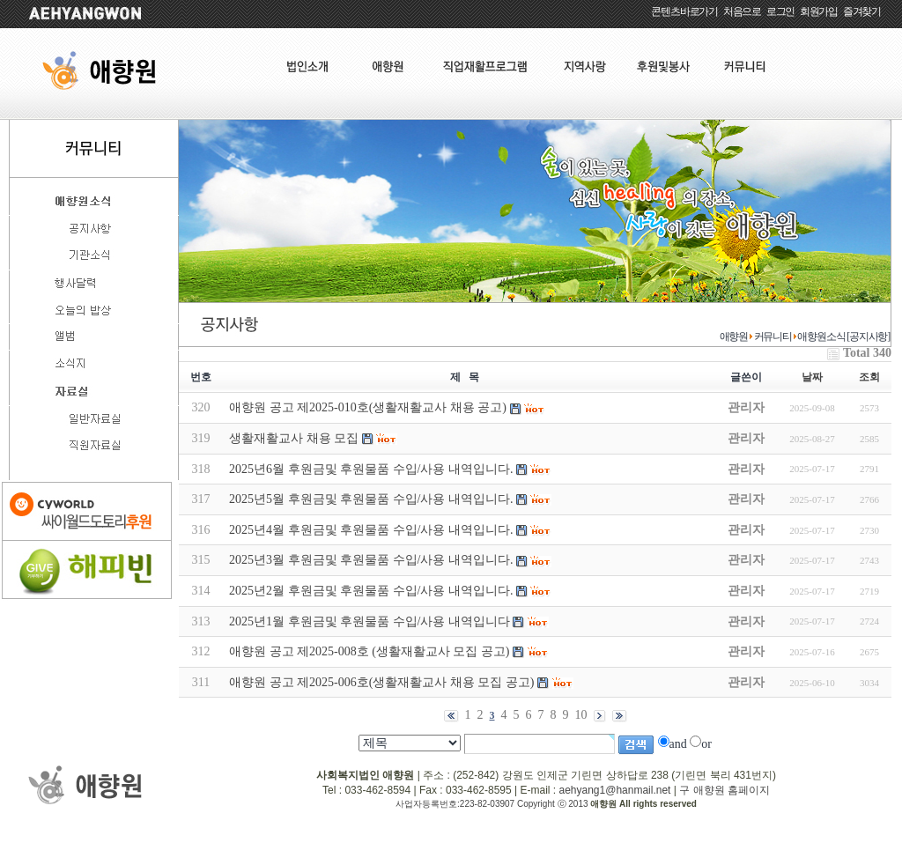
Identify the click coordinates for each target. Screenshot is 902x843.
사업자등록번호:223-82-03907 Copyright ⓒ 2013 (493, 804)
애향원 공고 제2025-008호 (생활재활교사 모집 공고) (369, 651)
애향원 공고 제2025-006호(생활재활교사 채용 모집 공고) (382, 682)
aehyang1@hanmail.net (614, 790)
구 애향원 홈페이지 (724, 790)
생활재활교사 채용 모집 (294, 438)
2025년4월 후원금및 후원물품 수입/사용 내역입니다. (371, 529)
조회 (869, 377)
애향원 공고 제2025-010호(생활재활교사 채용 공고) (367, 407)
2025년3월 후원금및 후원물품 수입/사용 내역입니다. (371, 559)
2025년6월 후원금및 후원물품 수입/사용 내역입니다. (371, 469)
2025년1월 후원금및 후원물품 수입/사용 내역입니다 (369, 621)
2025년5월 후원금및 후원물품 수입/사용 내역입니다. (371, 499)
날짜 (812, 377)
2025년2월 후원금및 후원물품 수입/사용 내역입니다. (371, 590)
